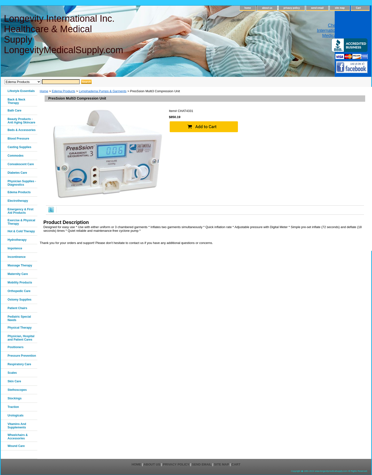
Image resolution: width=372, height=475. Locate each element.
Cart (358, 8)
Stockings (14, 398)
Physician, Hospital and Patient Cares (21, 337)
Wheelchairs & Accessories (18, 436)
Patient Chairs (17, 308)
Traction (13, 407)
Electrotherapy (18, 200)
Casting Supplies (19, 147)
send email (317, 8)
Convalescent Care (21, 164)
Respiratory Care (19, 364)
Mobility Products (20, 282)
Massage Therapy (20, 265)
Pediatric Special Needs (19, 318)
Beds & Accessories (22, 130)
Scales (12, 372)
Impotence (15, 248)
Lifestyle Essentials (21, 91)
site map (340, 8)
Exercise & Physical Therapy (21, 222)
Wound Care (16, 446)
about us (267, 8)
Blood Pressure (18, 138)
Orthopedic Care (19, 291)
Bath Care (14, 110)
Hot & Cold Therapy (21, 231)
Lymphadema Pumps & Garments (102, 91)
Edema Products (63, 91)
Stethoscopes (17, 390)
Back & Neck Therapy (16, 101)
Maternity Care (18, 274)
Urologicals (15, 415)
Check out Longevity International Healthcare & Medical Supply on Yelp (342, 30)
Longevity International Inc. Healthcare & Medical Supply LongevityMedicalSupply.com (63, 34)
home (248, 8)
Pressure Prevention (22, 355)
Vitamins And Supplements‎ (17, 425)
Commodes (15, 155)
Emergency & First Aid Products (20, 211)
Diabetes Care (17, 172)
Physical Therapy (20, 327)
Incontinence (17, 257)
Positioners (15, 347)
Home (44, 91)
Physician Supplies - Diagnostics (22, 183)
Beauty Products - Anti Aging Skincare (21, 120)
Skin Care (14, 381)
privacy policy (292, 8)
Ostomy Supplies (19, 299)
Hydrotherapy (17, 240)
